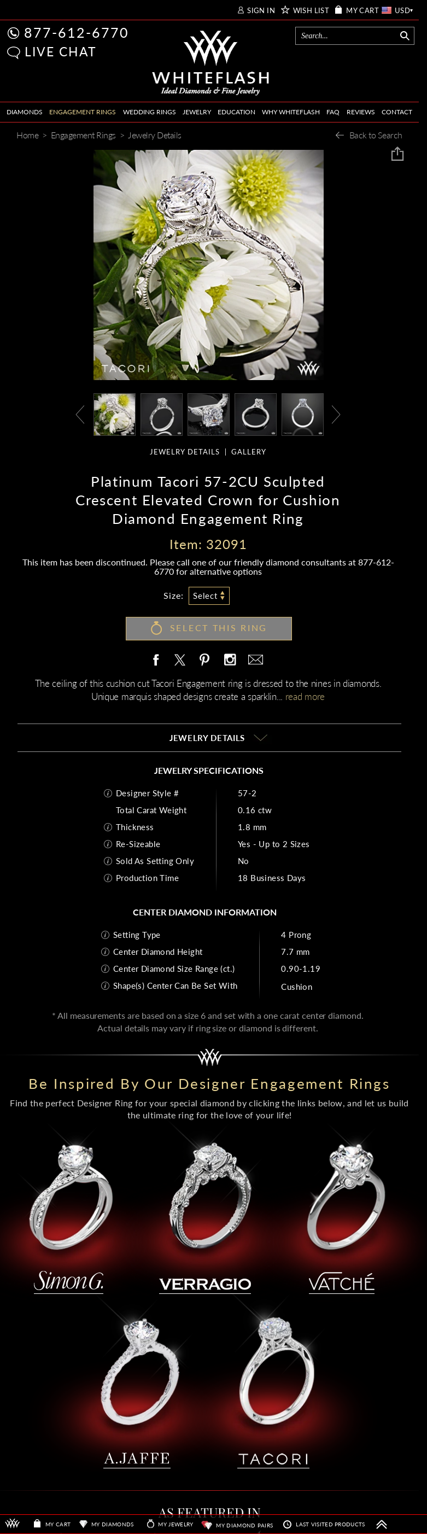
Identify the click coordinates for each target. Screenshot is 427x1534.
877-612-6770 (76, 32)
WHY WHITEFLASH (291, 112)
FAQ (333, 112)
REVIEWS (361, 112)
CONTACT (397, 112)
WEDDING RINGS (149, 112)
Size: (173, 595)
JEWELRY (197, 112)
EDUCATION (236, 112)
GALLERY (248, 452)
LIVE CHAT (61, 51)
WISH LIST (311, 11)
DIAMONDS (25, 112)
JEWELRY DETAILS (185, 452)
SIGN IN (261, 11)
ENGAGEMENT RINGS (82, 112)
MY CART (362, 11)
